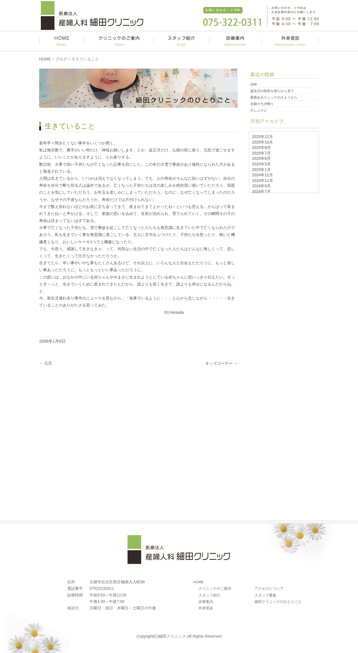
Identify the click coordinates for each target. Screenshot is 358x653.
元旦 (45, 363)
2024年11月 (262, 180)
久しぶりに (258, 110)
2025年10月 (262, 142)
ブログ (61, 59)
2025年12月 (262, 136)
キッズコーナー (221, 363)
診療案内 (206, 602)
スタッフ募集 (265, 595)
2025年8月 (261, 147)
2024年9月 (261, 186)
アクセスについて (269, 588)
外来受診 (206, 608)
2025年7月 (261, 153)
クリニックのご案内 (215, 588)
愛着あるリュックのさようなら (273, 97)
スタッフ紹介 (209, 595)
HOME (45, 59)
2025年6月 (261, 158)
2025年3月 (261, 164)
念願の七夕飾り (262, 104)
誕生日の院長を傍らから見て (272, 91)
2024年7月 (261, 191)
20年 (253, 84)
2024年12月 (262, 175)
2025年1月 (261, 169)
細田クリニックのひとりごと (278, 602)
